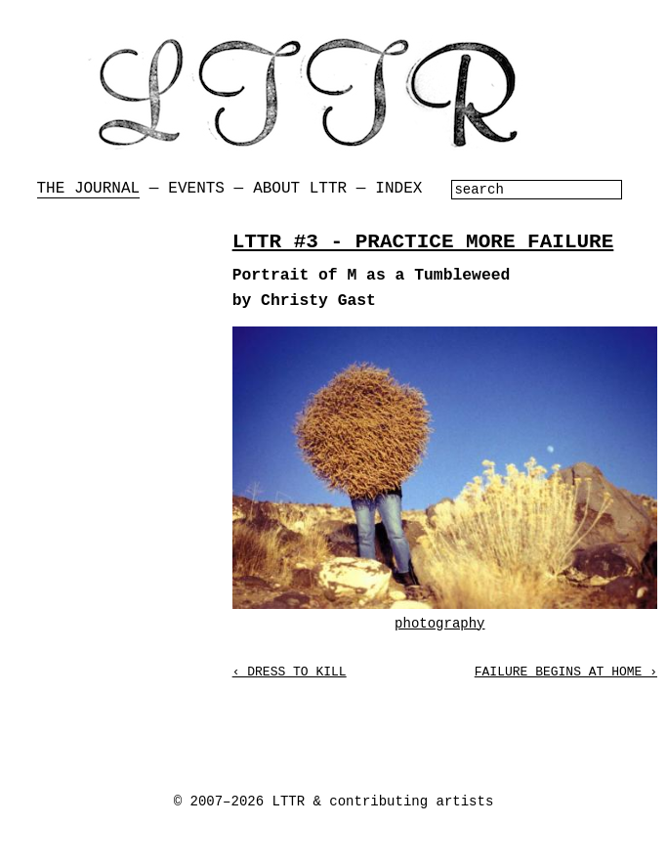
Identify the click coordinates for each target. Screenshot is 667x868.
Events (196, 188)
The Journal (89, 188)
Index (398, 188)
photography (439, 623)
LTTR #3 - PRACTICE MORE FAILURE (423, 242)
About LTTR (300, 188)
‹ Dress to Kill (289, 672)
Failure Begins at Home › (566, 672)
